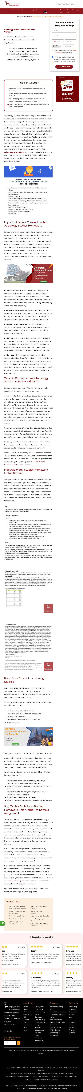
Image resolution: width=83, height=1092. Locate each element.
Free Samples (28, 1025)
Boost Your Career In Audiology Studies (23, 101)
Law (70, 1017)
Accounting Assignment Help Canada (17, 912)
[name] (64, 31)
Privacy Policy (39, 1007)
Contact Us (70, 11)
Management (73, 1012)
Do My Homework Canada (18, 916)
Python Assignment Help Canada (39, 907)
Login (77, 10)
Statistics (72, 1033)
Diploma (54, 10)
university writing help (14, 152)
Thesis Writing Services (57, 1012)
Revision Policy (40, 1012)
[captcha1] (68, 46)
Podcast (38, 1035)
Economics (72, 1009)
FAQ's (25, 1030)
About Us (62, 11)
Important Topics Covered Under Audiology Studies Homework (27, 90)
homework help (14, 881)
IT (69, 1019)
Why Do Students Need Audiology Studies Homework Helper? (27, 95)
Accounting (73, 1007)
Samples (25, 10)
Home (7, 10)
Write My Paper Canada (17, 919)
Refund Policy (39, 1009)
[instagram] (5, 1030)
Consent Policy (40, 1019)
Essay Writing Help (56, 1019)
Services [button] (15, 10)
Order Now (27, 1012)
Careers (26, 1022)
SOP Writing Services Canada (16, 923)
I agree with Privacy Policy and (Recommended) (65, 51)
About (26, 1009)
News (38, 10)
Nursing (71, 1014)
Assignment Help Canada (40, 916)
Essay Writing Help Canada (37, 920)
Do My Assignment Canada (37, 912)
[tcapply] (52, 50)
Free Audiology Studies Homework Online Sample (26, 99)
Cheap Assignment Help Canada (39, 924)
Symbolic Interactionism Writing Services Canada (17, 907)
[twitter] (8, 1030)
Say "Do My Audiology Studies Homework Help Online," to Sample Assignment (29, 105)
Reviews (46, 11)
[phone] (70, 41)
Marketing (72, 1027)
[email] (64, 36)
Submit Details (64, 67)
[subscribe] (18, 1043)
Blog (32, 10)
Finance (72, 1030)
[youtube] (11, 1030)
